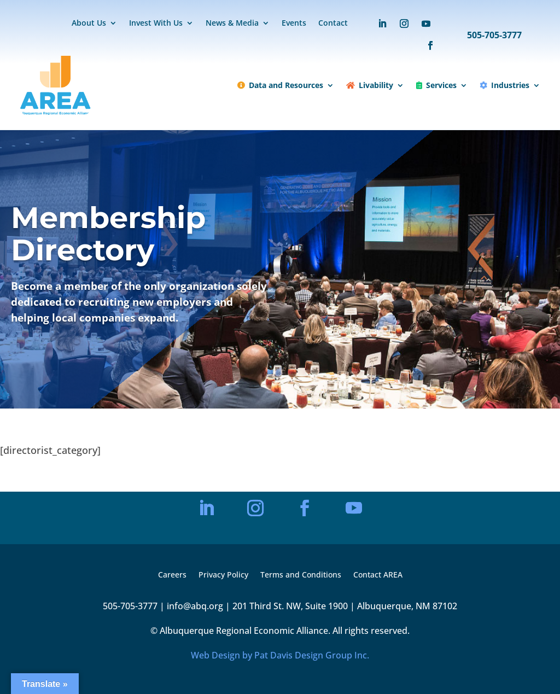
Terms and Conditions (300, 575)
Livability (369, 85)
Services (436, 85)
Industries (504, 85)
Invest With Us (156, 23)
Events (294, 23)
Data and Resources (280, 85)
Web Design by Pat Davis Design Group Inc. (280, 655)
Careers (172, 575)
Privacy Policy (223, 575)
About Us (89, 23)
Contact (333, 23)
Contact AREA (377, 575)
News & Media (232, 23)
